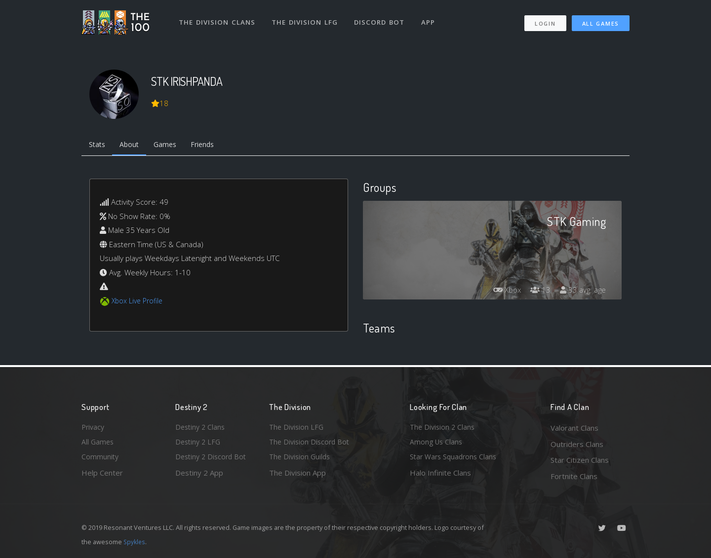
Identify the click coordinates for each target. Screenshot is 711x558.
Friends (211, 145)
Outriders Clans (577, 444)
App (430, 18)
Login (544, 20)
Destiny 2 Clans (201, 428)
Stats (98, 145)
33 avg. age (582, 291)
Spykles (135, 541)
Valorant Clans (574, 428)
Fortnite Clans (574, 476)
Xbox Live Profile (139, 302)
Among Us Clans (437, 444)
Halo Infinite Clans (440, 476)
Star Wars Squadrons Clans (455, 460)
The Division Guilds (301, 460)
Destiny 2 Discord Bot (212, 460)
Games (171, 145)
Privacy (93, 428)
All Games (600, 20)
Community (100, 460)
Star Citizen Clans (580, 460)
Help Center (102, 476)
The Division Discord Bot (311, 444)
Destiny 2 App (199, 476)
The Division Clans (218, 18)
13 (537, 291)
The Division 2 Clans (443, 428)
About (133, 145)
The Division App (297, 476)
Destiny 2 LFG (199, 444)
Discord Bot (381, 18)
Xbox (502, 291)
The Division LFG (306, 18)
